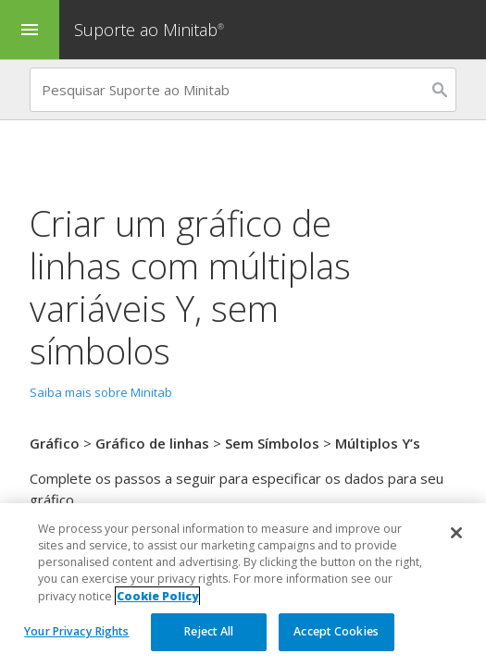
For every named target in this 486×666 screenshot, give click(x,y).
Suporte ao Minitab (151, 29)
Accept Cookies (336, 631)
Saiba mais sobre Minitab (101, 392)
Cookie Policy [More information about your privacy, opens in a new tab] (157, 596)
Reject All (208, 631)
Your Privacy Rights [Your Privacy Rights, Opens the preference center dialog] (76, 631)
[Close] (456, 532)
